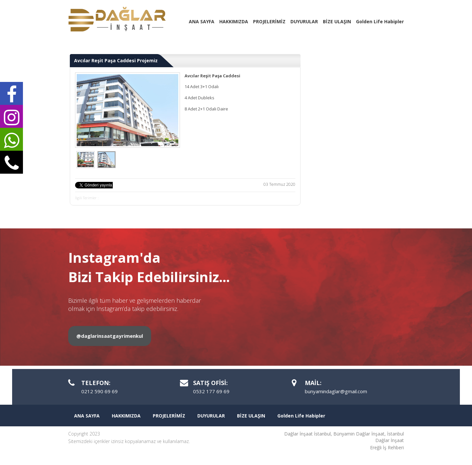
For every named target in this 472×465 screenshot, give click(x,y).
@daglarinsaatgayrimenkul (109, 361)
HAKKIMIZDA (233, 21)
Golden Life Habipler (380, 21)
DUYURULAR (304, 21)
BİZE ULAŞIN (337, 21)
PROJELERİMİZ (269, 21)
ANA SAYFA (201, 21)
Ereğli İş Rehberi (387, 447)
